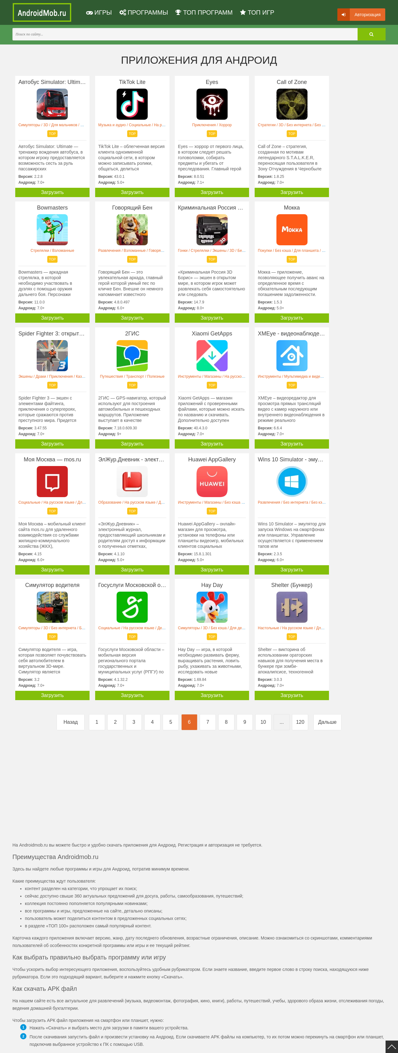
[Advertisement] (105, 663)
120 (300, 596)
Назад (70, 596)
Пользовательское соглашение (155, 1044)
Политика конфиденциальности (94, 1044)
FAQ (245, 1044)
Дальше (327, 596)
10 (263, 596)
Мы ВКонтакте (200, 1044)
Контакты (227, 1044)
